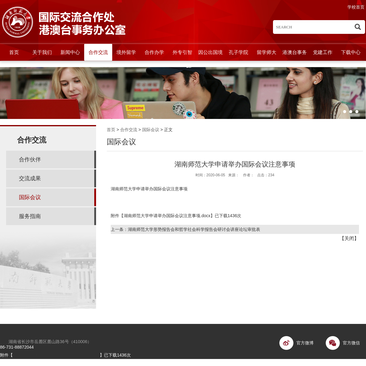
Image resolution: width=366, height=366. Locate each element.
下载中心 (351, 52)
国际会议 (150, 129)
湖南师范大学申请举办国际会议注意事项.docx (167, 215)
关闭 (349, 238)
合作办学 (154, 52)
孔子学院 (238, 52)
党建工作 (322, 52)
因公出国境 (210, 52)
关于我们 (42, 52)
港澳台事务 (294, 52)
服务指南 (30, 216)
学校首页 (355, 7)
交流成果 (30, 178)
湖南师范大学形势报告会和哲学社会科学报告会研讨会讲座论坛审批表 (194, 229)
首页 (14, 52)
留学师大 (266, 52)
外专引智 (182, 52)
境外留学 (126, 52)
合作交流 (98, 52)
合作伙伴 (30, 159)
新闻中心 (70, 52)
